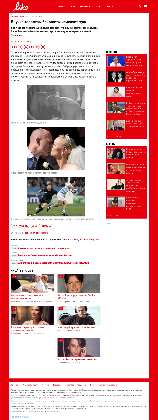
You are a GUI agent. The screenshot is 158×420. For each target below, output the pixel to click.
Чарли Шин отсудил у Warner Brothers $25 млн (76, 297)
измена (46, 225)
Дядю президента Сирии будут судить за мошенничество (135, 123)
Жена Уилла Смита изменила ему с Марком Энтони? (42, 255)
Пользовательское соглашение (103, 385)
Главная (14, 16)
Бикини (111, 6)
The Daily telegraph (36, 233)
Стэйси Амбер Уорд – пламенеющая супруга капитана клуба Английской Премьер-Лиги (135, 109)
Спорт (98, 6)
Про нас (14, 385)
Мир (73, 6)
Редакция (57, 385)
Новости (111, 52)
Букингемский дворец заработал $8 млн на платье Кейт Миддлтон (50, 263)
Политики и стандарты (76, 385)
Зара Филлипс (20, 225)
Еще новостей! (114, 136)
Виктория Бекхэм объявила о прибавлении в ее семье (135, 91)
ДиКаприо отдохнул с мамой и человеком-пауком (27, 297)
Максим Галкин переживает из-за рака (77, 359)
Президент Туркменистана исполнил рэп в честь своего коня (135, 61)
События (85, 6)
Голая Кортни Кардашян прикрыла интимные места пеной (134, 203)
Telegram (94, 239)
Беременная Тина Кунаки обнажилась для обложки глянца (135, 153)
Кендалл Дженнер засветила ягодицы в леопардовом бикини (135, 168)
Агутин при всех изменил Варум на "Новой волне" (40, 248)
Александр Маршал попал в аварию (76, 327)
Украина (61, 6)
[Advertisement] (32, 355)
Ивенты (45, 385)
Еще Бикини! (113, 215)
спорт (35, 225)
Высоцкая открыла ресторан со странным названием (27, 329)
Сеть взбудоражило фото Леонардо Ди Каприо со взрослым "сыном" (135, 76)
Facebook (73, 239)
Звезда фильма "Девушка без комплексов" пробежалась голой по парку (135, 185)
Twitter (82, 239)
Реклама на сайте (30, 385)
